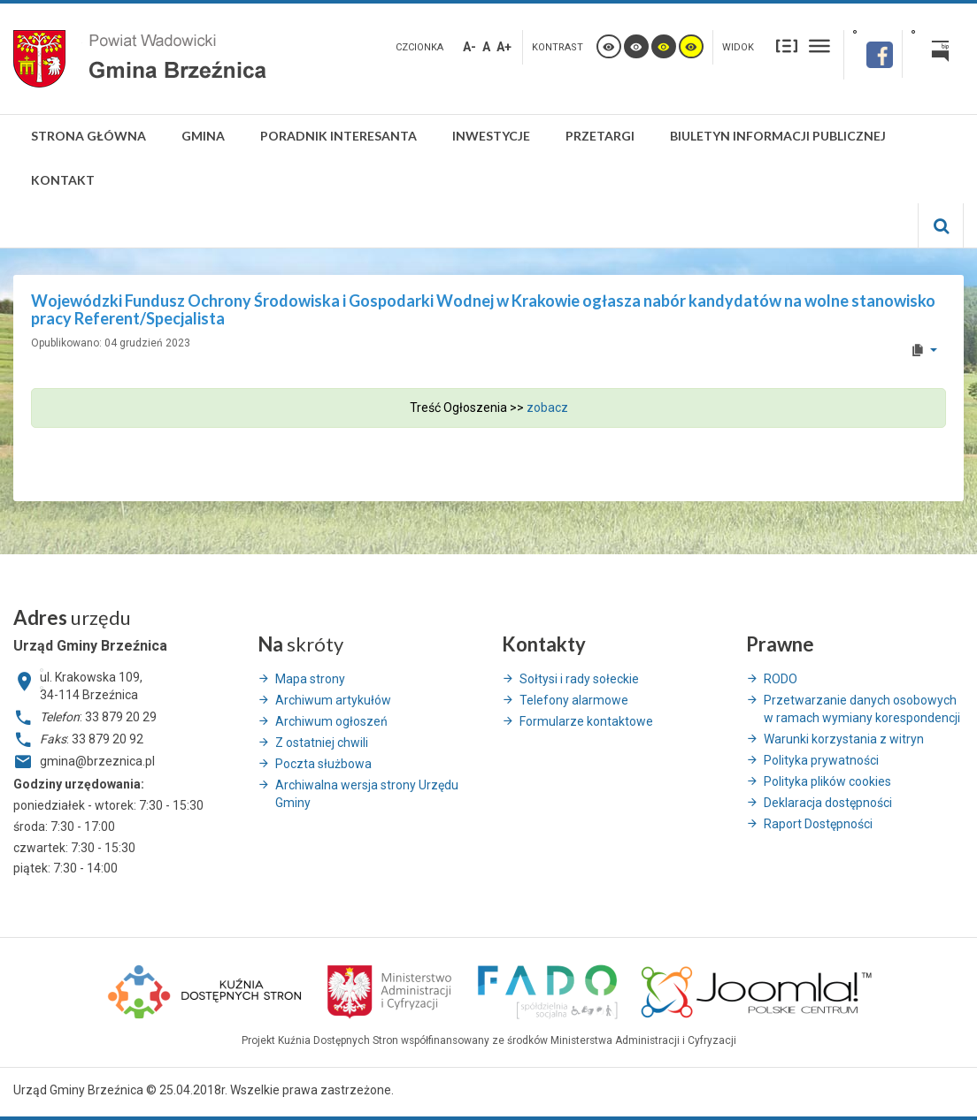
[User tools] (923, 350)
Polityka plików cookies (827, 781)
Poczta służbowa (323, 764)
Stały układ (787, 45)
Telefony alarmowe (573, 700)
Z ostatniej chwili (321, 742)
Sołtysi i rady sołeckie (579, 679)
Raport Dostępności (818, 824)
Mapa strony (310, 679)
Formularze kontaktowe (586, 721)
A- (469, 47)
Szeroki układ (819, 45)
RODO (780, 679)
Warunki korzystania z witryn (844, 739)
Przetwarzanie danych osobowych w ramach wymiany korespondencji (862, 709)
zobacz (547, 407)
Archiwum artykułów (333, 700)
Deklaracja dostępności (828, 803)
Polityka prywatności (821, 760)
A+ (504, 47)
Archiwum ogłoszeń (331, 721)
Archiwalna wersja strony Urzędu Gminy (366, 794)
